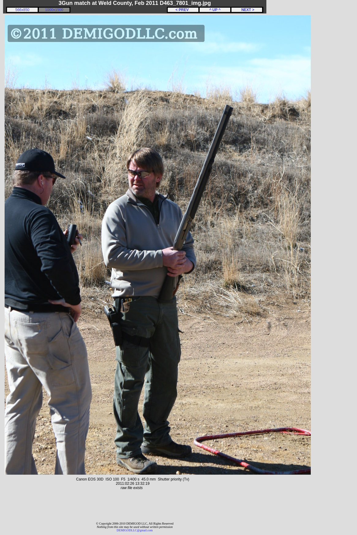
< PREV (183, 10)
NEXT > (246, 10)
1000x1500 (54, 10)
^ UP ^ (215, 10)
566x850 (22, 10)
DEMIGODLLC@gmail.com (135, 530)
